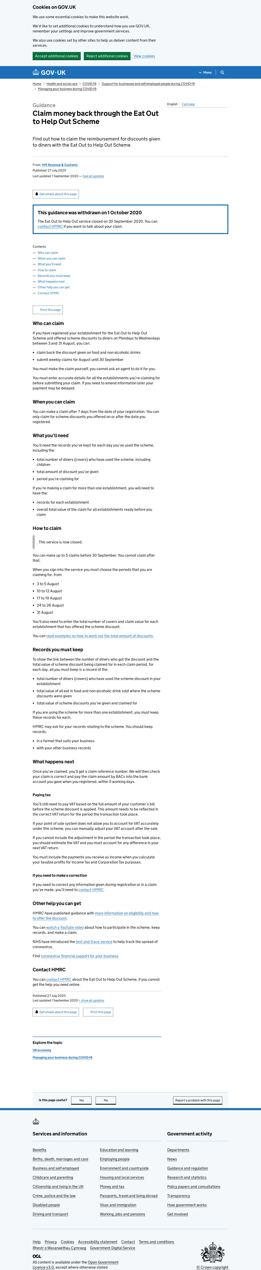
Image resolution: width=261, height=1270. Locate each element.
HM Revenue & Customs (60, 165)
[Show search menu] (222, 72)
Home (37, 84)
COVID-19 (89, 84)
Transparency (178, 1195)
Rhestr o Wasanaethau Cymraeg (59, 1248)
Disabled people (46, 1205)
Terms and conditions (156, 1241)
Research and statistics (187, 1177)
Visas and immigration (118, 1205)
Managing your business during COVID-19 (67, 89)
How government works (187, 1205)
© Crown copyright (212, 1267)
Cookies (67, 1241)
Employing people (115, 1159)
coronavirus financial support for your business (79, 956)
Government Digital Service (112, 1248)
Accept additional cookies (56, 56)
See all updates (93, 176)
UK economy (42, 1050)
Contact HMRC (49, 293)
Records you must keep (54, 276)
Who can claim (48, 253)
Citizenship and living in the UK (58, 1186)
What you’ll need (49, 264)
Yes (85, 1100)
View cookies (144, 56)
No (110, 1100)
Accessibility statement (97, 1241)
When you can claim (51, 258)
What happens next (51, 281)
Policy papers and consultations (193, 1186)
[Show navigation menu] (205, 72)
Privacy (51, 1241)
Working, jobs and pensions (122, 1214)
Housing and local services (122, 1177)
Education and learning (119, 1149)
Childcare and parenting (53, 1177)
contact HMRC (50, 226)
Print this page (50, 310)
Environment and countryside (124, 1168)
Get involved (177, 1214)
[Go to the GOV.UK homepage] (49, 72)
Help (37, 1241)
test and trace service (94, 941)
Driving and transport (50, 1214)
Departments (178, 1149)
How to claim (47, 270)
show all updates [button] (91, 1000)
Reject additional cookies (107, 56)
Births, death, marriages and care (60, 1159)
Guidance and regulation (187, 1168)
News (172, 1159)
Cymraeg (188, 104)
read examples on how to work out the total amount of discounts (99, 635)
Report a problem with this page (197, 1100)
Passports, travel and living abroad (129, 1195)
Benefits (39, 1149)
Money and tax (112, 1186)
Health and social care (61, 84)
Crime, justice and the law (54, 1195)
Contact (128, 1241)
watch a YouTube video (65, 927)
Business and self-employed (56, 1168)
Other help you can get (54, 287)
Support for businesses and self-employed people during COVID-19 (148, 84)
